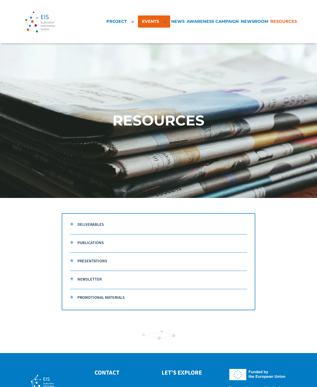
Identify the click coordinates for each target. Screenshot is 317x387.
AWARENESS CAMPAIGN (213, 21)
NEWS (178, 21)
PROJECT (116, 21)
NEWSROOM (254, 21)
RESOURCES (283, 21)
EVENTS (150, 21)
